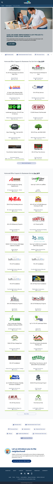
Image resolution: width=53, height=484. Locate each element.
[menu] (2, 2)
